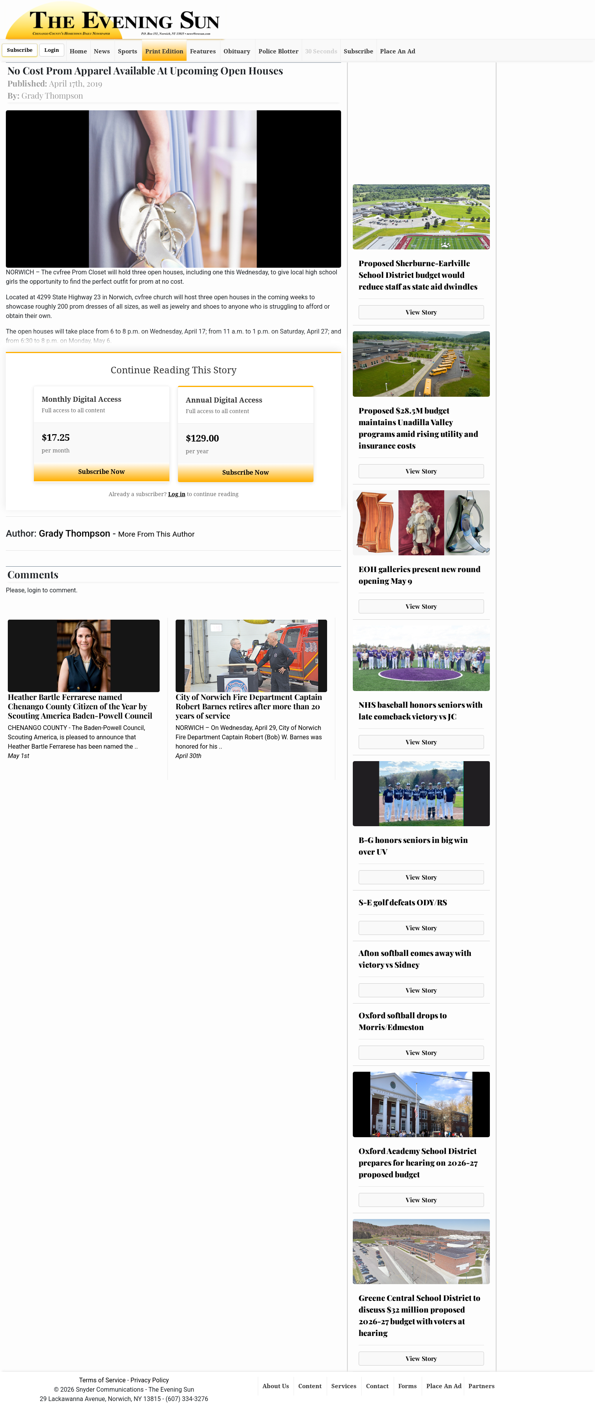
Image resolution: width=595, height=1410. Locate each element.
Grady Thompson (76, 533)
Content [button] (310, 1386)
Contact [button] (378, 1386)
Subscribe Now (101, 471)
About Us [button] (276, 1386)
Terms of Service (102, 1380)
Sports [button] (127, 51)
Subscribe (19, 50)
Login (51, 50)
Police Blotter (279, 51)
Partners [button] (482, 1386)
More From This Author (156, 534)
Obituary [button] (237, 51)
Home (78, 51)
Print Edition (164, 51)
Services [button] (344, 1386)
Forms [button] (408, 1386)
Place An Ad (397, 51)
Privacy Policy (149, 1380)
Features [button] (203, 51)
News (102, 51)
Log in (176, 494)
